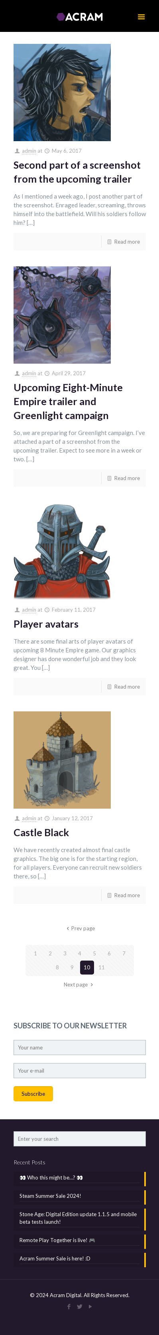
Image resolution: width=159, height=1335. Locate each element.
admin (29, 151)
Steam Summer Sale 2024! (50, 1196)
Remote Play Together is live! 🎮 (57, 1240)
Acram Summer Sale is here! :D (55, 1258)
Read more (127, 241)
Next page (79, 984)
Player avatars (46, 624)
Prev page (79, 928)
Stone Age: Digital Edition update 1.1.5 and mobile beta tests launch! (78, 1218)
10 (87, 967)
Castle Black (41, 832)
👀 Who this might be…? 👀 (51, 1177)
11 (101, 967)
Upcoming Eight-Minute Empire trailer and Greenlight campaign (68, 401)
